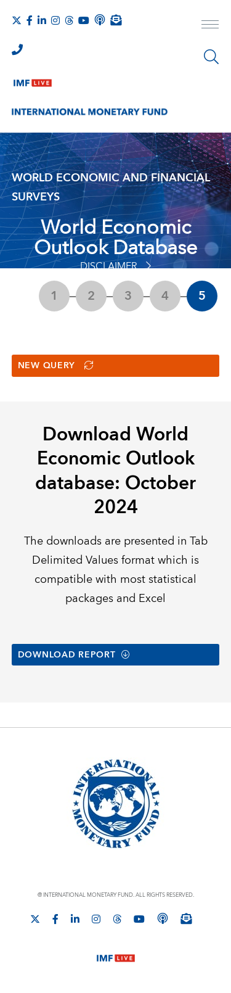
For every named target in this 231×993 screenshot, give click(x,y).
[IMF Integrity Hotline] (17, 49)
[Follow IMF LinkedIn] (42, 20)
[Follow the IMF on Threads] (69, 20)
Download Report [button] (74, 655)
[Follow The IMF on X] (17, 20)
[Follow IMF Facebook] (29, 20)
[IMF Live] (33, 80)
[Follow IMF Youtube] (83, 20)
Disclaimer (115, 266)
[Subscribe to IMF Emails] (115, 19)
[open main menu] (210, 26)
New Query (56, 365)
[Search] (211, 56)
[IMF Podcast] (99, 19)
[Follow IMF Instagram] (55, 20)
